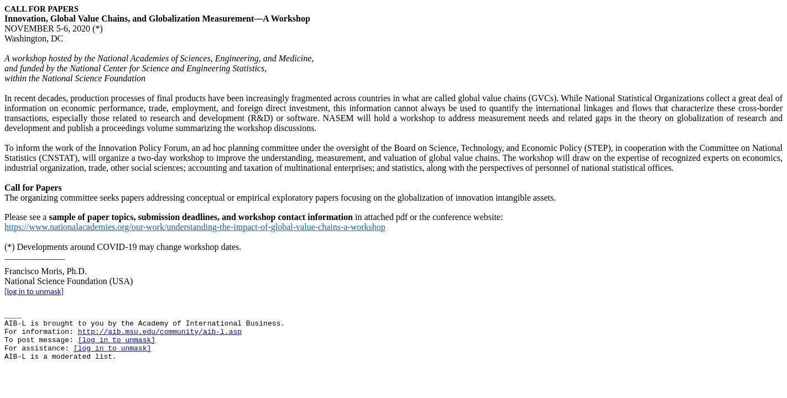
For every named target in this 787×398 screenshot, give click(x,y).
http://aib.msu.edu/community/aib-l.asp (160, 332)
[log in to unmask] (34, 291)
